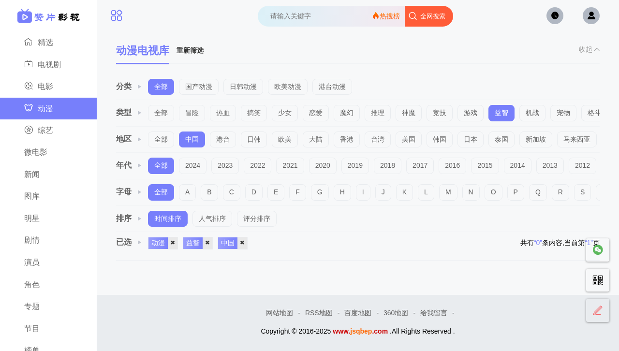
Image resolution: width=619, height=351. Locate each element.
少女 (285, 113)
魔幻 (347, 113)
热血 (223, 113)
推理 (377, 113)
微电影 (46, 152)
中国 (192, 139)
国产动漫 (198, 86)
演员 (46, 263)
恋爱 (316, 113)
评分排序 (256, 218)
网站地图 (279, 313)
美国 (408, 139)
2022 (257, 165)
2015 (484, 165)
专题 (46, 307)
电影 (46, 86)
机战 (532, 113)
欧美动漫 (287, 86)
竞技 (439, 113)
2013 (550, 165)
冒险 (192, 113)
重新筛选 (190, 50)
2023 (225, 165)
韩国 (439, 139)
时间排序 (167, 218)
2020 (322, 165)
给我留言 (433, 313)
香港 (347, 139)
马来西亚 (576, 139)
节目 (46, 329)
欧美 (285, 139)
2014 (517, 165)
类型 (129, 112)
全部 (161, 86)
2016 (452, 165)
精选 (46, 42)
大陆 (316, 139)
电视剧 (46, 64)
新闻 (46, 175)
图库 (46, 196)
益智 (501, 113)
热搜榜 (386, 16)
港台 (223, 139)
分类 (129, 86)
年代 (129, 165)
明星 (46, 219)
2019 (355, 165)
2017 (420, 165)
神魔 (408, 113)
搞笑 (254, 113)
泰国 (501, 139)
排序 (129, 218)
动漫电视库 (142, 50)
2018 (387, 165)
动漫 (46, 108)
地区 (129, 139)
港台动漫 (332, 86)
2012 (582, 165)
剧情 (46, 240)
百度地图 (357, 313)
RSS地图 (319, 313)
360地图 (395, 313)
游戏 (470, 113)
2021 (289, 165)
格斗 (594, 113)
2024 (192, 165)
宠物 (563, 113)
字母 (129, 192)
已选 (129, 242)
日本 (470, 139)
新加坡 (536, 139)
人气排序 (212, 218)
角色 (46, 285)
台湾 (377, 139)
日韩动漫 (243, 86)
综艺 (46, 130)
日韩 (254, 139)
